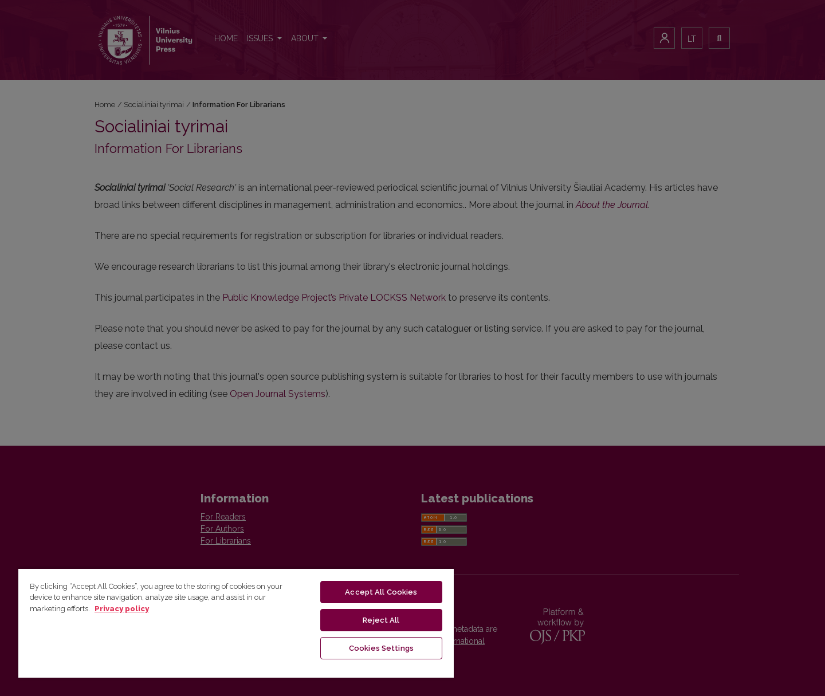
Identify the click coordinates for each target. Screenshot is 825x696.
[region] (236, 623)
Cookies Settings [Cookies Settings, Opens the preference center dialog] (381, 648)
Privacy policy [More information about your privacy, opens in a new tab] (122, 608)
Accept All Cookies (381, 592)
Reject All (381, 620)
